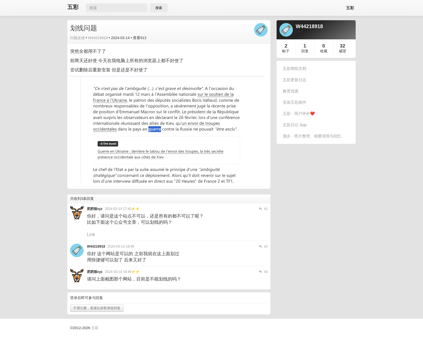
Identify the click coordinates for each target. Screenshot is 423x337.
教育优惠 (290, 91)
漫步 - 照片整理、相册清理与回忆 (312, 136)
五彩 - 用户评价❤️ (298, 113)
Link (91, 234)
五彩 (73, 7)
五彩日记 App (295, 125)
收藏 (323, 51)
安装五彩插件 (294, 102)
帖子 (285, 51)
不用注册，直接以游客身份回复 (96, 308)
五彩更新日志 (294, 80)
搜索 (158, 8)
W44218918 (98, 38)
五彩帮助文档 (294, 68)
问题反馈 (77, 38)
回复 (305, 51)
